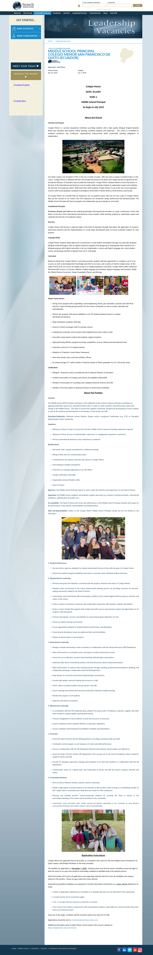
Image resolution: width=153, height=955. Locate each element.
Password (111, 2)
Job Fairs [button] (66, 13)
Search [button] (113, 13)
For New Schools (17, 26)
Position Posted (53, 70)
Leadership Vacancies (42, 13)
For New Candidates (18, 33)
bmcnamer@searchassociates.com (85, 920)
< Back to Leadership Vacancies (59, 48)
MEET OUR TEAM (26, 66)
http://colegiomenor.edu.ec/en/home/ (62, 928)
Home (14, 948)
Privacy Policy (23, 948)
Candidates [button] (57, 13)
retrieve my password (104, 9)
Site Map (44, 948)
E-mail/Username (91, 2)
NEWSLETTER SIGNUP (26, 75)
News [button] (105, 13)
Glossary (34, 948)
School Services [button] (95, 13)
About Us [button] (17, 13)
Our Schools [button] (27, 13)
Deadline (80, 70)
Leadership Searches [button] (79, 13)
